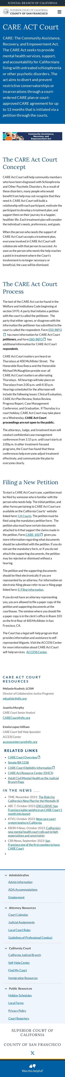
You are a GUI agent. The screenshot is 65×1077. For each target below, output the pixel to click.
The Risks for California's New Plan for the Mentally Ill (33, 799)
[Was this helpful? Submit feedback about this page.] (32, 1068)
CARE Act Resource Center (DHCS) (30, 773)
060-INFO (36, 339)
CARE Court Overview (22, 757)
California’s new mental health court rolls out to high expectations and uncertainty (34, 832)
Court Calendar (18, 915)
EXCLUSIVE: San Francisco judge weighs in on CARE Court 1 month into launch (35, 810)
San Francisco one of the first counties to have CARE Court (34, 844)
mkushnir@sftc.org (15, 698)
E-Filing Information (30, 589)
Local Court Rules (19, 930)
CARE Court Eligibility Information (30, 768)
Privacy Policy (17, 1010)
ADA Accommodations (22, 889)
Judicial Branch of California (32, 3)
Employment (16, 897)
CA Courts (24, 516)
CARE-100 (33, 535)
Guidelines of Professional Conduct (30, 937)
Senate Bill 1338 (18, 762)
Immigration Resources (23, 978)
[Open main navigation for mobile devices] (59, 12)
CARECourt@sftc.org (16, 718)
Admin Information (20, 882)
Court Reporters (18, 1018)
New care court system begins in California (32, 820)
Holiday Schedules (20, 995)
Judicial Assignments (21, 922)
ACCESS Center (36, 652)
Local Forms (16, 1003)
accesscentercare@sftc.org (20, 742)
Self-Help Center (19, 963)
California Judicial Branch (24, 955)
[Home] (25, 14)
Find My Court (17, 970)
